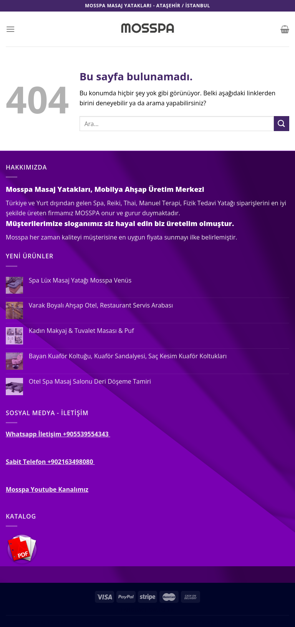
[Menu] (10, 29)
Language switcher (147, 610)
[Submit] (281, 123)
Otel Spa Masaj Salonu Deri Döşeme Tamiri (90, 381)
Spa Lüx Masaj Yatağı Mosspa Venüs (80, 280)
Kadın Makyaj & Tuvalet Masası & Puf (81, 330)
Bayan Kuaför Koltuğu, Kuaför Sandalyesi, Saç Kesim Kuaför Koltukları (128, 356)
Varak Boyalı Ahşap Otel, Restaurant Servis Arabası (101, 305)
